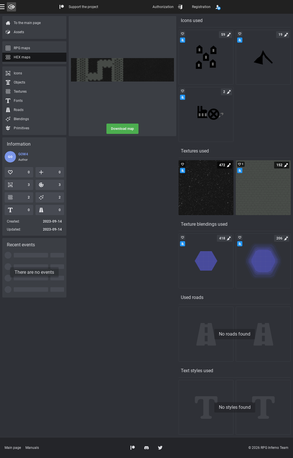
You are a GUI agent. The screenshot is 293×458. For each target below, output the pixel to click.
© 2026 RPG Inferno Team (268, 447)
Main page (13, 447)
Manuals (32, 447)
